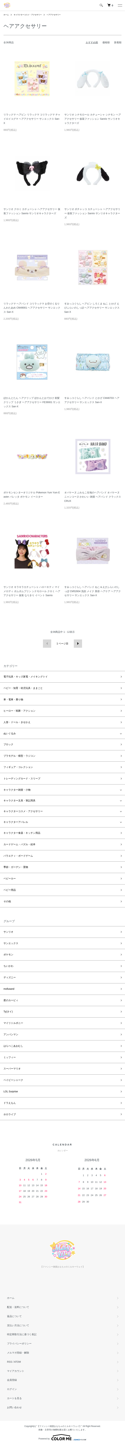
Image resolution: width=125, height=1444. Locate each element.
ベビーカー (10, 878)
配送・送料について (18, 1307)
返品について (14, 1316)
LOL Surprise (11, 1091)
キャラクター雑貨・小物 (17, 789)
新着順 (117, 42)
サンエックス (11, 943)
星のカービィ (11, 1000)
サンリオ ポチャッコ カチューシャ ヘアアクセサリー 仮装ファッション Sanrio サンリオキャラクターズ (92, 213)
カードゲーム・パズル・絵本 (19, 844)
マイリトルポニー (13, 1023)
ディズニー (10, 977)
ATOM (17, 1361)
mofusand (9, 988)
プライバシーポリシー (19, 1343)
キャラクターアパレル (16, 822)
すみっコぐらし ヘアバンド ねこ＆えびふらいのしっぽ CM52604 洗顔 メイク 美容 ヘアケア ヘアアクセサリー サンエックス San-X (92, 591)
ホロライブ (10, 1114)
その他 (7, 901)
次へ (78, 643)
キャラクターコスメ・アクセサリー (28, 15)
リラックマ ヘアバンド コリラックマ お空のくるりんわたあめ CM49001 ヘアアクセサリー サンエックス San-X (32, 307)
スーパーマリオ (12, 1068)
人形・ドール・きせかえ (17, 722)
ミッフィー (10, 1057)
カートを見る (14, 1398)
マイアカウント (15, 1371)
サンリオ (8, 931)
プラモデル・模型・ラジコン (19, 755)
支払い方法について (18, 1325)
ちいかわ (8, 966)
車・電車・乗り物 (13, 699)
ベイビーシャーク (13, 1080)
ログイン (12, 1389)
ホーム (6, 15)
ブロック (8, 744)
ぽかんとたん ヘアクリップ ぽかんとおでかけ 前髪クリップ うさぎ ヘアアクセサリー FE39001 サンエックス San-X (32, 402)
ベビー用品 (10, 890)
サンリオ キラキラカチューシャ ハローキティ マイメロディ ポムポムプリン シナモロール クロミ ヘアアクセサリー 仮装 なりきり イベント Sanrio (32, 591)
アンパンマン (11, 1034)
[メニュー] (119, 5)
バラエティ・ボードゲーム (18, 855)
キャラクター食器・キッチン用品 (22, 832)
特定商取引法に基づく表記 (21, 1334)
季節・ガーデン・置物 (16, 867)
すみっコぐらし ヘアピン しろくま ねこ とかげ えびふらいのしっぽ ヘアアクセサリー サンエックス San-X (92, 307)
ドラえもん (10, 1102)
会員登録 (12, 1380)
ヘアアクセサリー (54, 15)
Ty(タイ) (8, 1011)
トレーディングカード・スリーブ (22, 778)
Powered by (62, 1437)
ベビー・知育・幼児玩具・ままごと (23, 688)
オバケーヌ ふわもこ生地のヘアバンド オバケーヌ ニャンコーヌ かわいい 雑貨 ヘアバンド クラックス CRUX (92, 496)
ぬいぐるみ (10, 733)
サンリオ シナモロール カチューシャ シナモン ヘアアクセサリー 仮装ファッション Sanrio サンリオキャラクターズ (92, 118)
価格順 (106, 42)
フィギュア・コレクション (18, 767)
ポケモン (8, 954)
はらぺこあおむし (13, 1045)
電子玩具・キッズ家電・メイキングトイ (26, 676)
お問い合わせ (14, 1407)
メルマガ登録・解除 (18, 1352)
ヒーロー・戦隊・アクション (19, 710)
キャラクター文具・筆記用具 (19, 800)
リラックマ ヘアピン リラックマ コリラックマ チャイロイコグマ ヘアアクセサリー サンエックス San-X (32, 118)
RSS (9, 1361)
